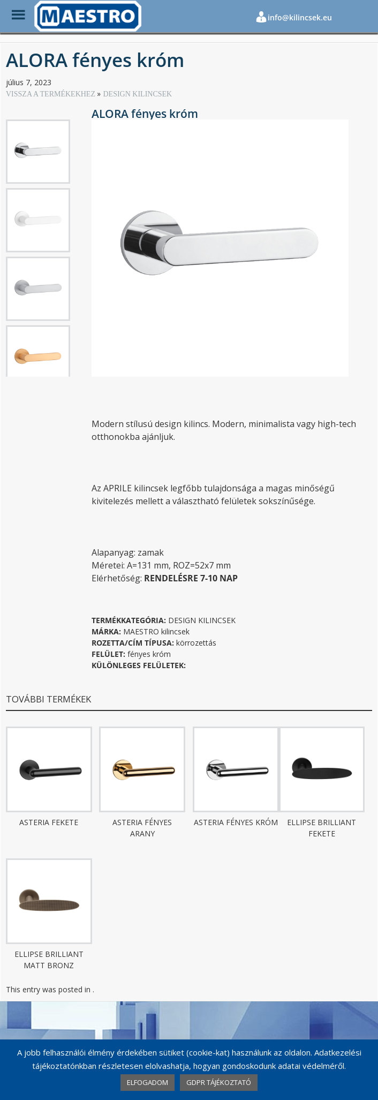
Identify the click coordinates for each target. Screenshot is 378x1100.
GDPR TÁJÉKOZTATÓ (218, 1082)
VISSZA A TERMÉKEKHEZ (51, 94)
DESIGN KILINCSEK (137, 94)
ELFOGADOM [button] (147, 1082)
